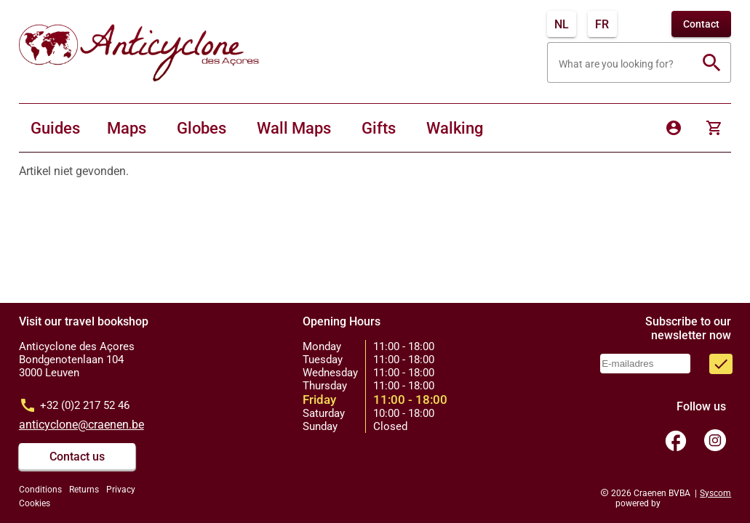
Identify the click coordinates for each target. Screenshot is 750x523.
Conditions (40, 490)
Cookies (34, 503)
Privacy (120, 490)
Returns (84, 490)
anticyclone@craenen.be (81, 424)
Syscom (715, 493)
